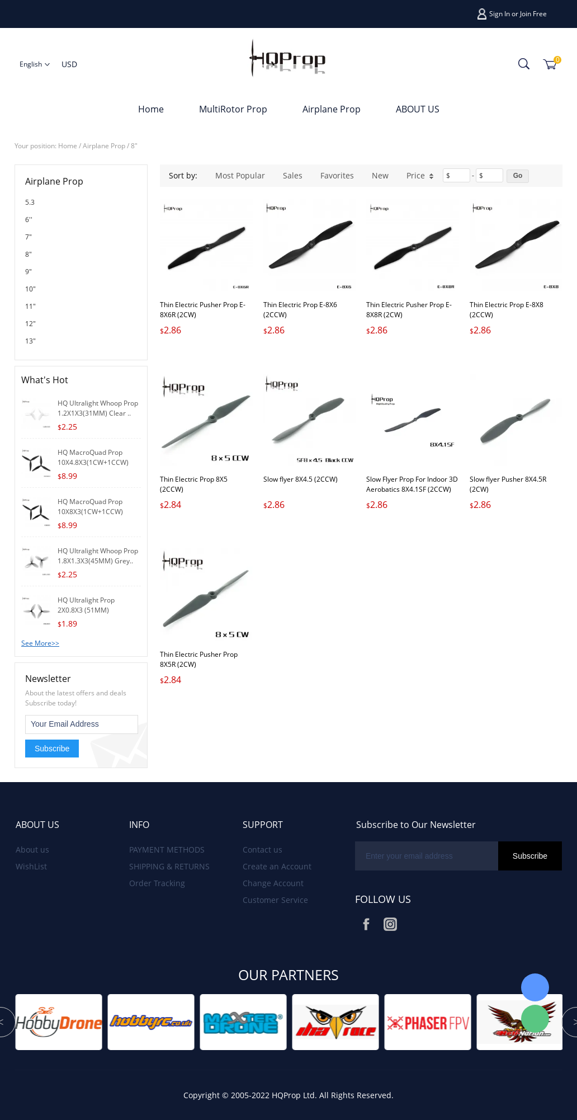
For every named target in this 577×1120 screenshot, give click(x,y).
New (380, 175)
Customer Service (275, 900)
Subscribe (52, 748)
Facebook (366, 924)
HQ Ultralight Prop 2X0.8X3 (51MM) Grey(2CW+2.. (86, 610)
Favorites (337, 175)
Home (151, 109)
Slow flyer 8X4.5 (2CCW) (300, 479)
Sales (292, 175)
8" (134, 145)
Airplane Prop (331, 109)
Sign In (499, 13)
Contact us (262, 849)
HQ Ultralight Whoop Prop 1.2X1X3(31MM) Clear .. (98, 408)
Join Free (533, 13)
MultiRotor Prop (233, 109)
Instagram (390, 924)
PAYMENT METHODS (167, 849)
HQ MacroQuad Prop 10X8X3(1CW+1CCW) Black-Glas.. (90, 511)
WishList (31, 866)
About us (32, 849)
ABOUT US (417, 109)
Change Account (273, 883)
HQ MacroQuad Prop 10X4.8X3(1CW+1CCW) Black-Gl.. (93, 462)
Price (420, 175)
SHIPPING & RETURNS (169, 866)
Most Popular (240, 175)
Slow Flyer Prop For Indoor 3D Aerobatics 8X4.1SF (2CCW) (412, 484)
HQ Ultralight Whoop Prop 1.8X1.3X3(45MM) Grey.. (98, 556)
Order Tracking (157, 883)
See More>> (40, 643)
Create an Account (277, 866)
